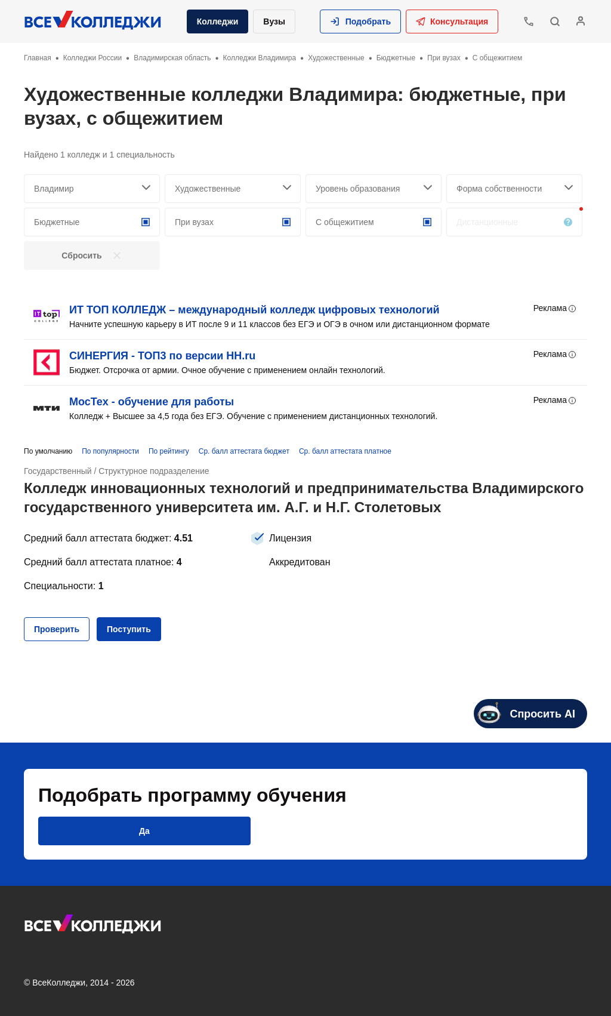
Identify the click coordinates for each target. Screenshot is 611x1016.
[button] (360, 21)
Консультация (452, 21)
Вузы (274, 21)
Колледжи (218, 21)
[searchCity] (92, 188)
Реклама (555, 308)
